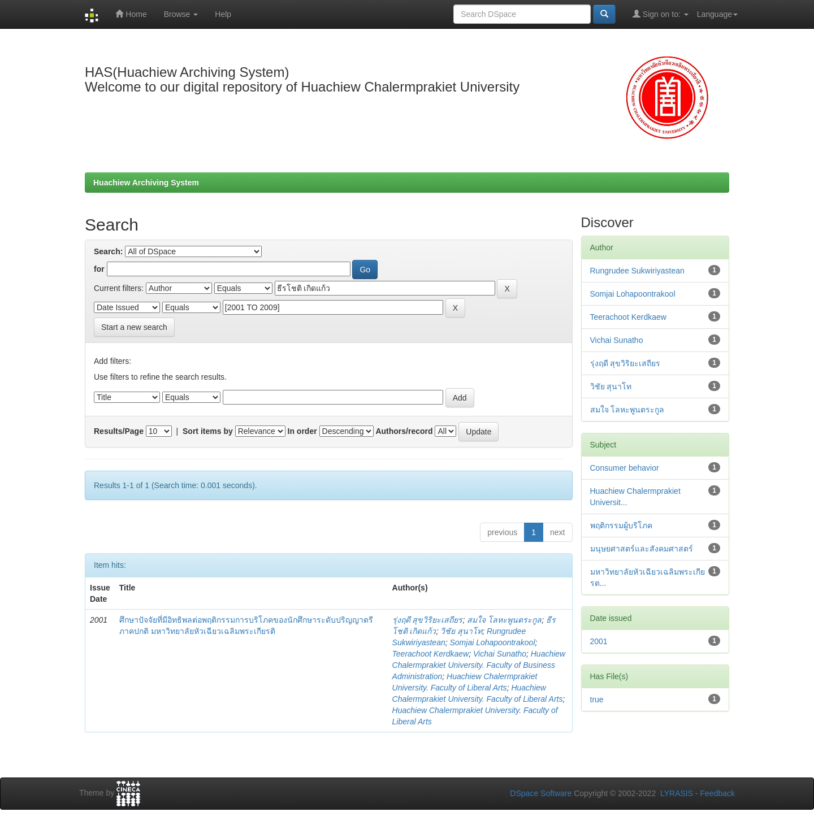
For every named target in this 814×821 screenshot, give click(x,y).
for (99, 268)
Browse (181, 14)
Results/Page (119, 431)
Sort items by (208, 431)
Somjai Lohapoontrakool (492, 642)
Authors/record (403, 431)
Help (223, 14)
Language (717, 14)
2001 (599, 641)
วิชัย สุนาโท (461, 631)
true (597, 699)
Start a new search (134, 327)
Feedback (717, 793)
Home (130, 14)
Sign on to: (661, 14)
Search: (108, 251)
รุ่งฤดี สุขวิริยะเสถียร (427, 619)
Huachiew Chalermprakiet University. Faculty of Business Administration (479, 665)
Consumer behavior (624, 467)
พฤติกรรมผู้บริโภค (621, 525)
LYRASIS (676, 793)
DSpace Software (540, 793)
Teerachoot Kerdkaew (430, 653)
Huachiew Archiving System (146, 182)
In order (302, 431)
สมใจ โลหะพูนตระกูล (504, 619)
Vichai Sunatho (499, 653)
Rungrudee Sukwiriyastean (637, 270)
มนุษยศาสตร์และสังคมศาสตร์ (641, 548)
